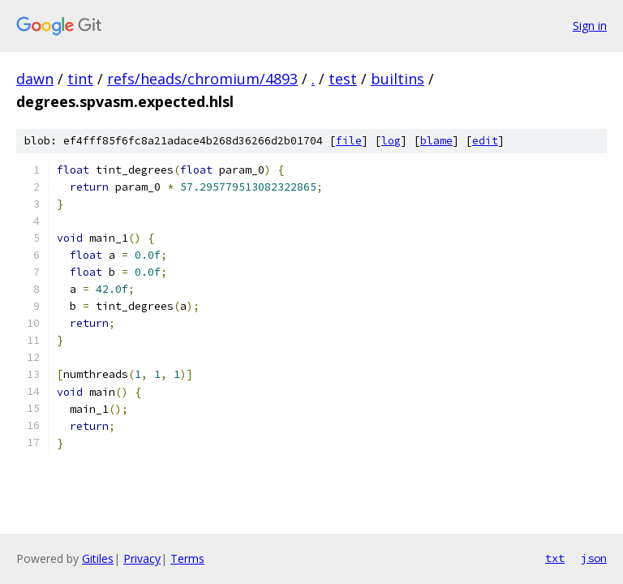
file (349, 141)
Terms (187, 558)
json (594, 558)
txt (555, 558)
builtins (397, 78)
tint (80, 78)
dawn (35, 78)
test (343, 78)
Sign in (590, 25)
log (391, 141)
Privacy (142, 558)
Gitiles (98, 558)
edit (485, 141)
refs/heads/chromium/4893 (202, 78)
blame (436, 141)
